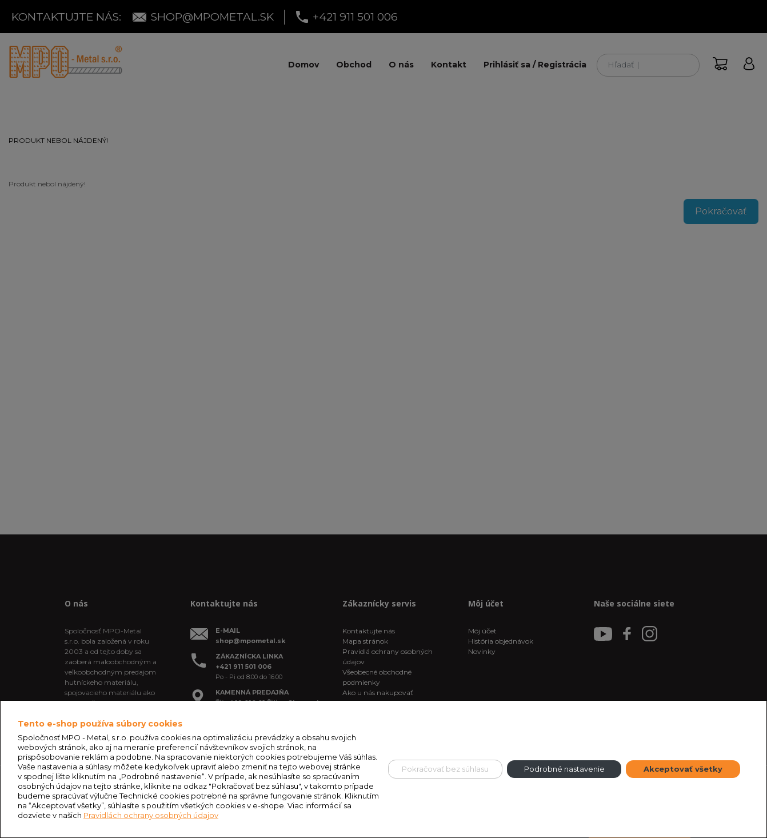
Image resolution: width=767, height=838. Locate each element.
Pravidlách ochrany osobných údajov (150, 815)
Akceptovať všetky (683, 768)
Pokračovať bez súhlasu (445, 768)
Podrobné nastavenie (564, 768)
